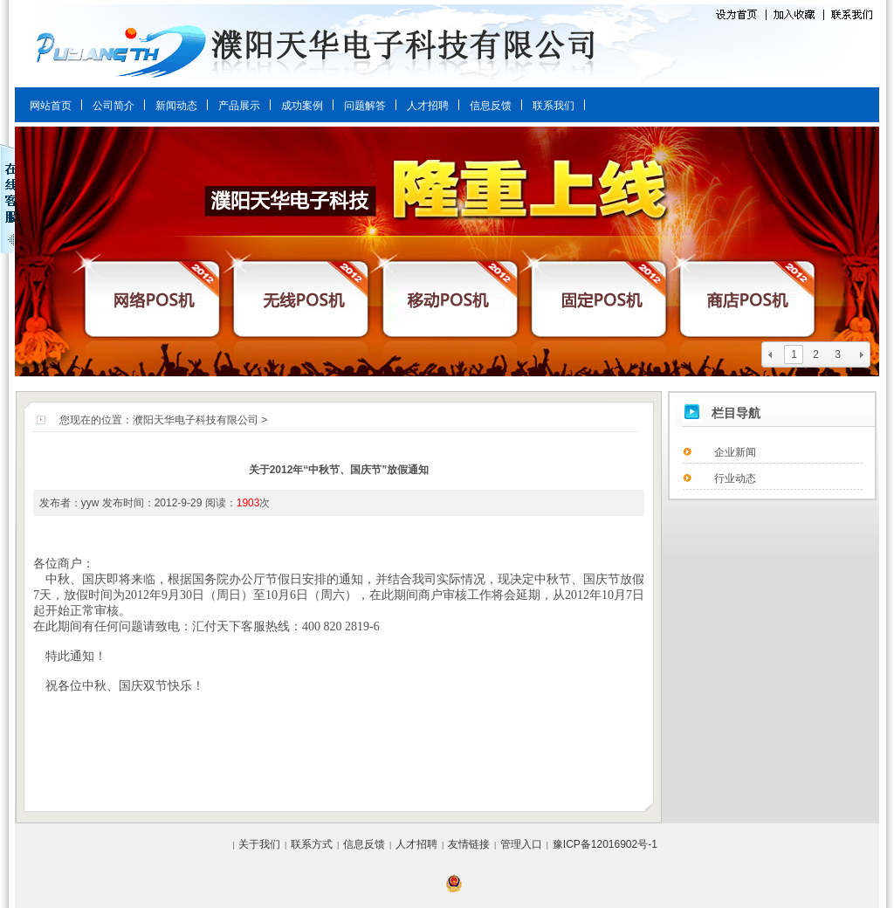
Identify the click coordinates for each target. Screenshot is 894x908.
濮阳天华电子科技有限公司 (195, 420)
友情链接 (469, 844)
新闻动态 (176, 106)
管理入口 (521, 844)
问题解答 (365, 106)
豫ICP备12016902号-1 (605, 844)
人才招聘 (428, 106)
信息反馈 (491, 106)
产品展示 (239, 106)
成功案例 (302, 106)
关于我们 (259, 844)
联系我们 (553, 106)
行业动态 (735, 478)
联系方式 (312, 844)
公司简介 (113, 106)
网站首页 (51, 106)
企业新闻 (735, 452)
